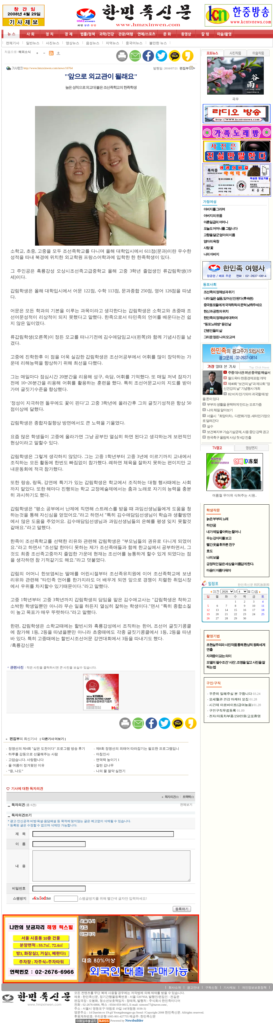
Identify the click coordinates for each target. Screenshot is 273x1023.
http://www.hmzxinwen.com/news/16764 (48, 68)
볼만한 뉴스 (158, 43)
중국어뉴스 (134, 43)
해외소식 (24, 51)
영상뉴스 (72, 43)
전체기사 (12, 43)
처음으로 (10, 51)
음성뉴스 (92, 43)
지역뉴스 (112, 43)
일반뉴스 (32, 43)
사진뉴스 (52, 43)
